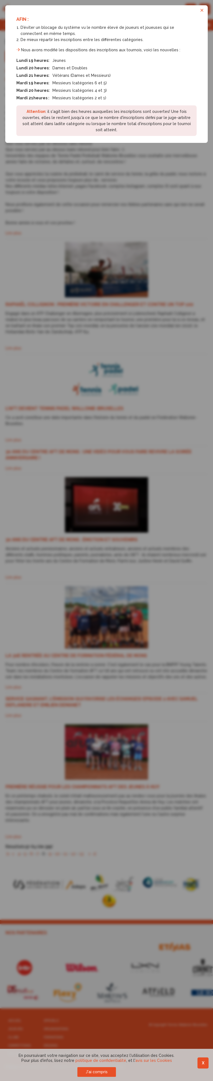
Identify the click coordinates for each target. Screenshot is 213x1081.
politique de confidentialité (100, 1060)
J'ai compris (97, 1072)
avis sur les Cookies (153, 1060)
